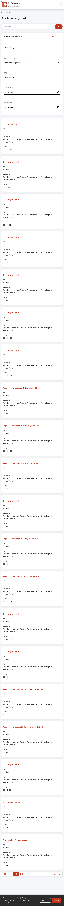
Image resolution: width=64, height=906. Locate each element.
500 (33, 874)
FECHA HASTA (9, 102)
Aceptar (56, 900)
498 (21, 874)
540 (48, 874)
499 (27, 874)
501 (38, 874)
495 (4, 874)
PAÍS (5, 43)
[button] (61, 4)
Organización (7, 136)
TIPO (5, 73)
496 (10, 874)
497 (15, 874)
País (4, 129)
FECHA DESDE (9, 88)
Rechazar (45, 900)
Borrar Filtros (54, 37)
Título (4, 121)
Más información (28, 903)
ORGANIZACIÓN (10, 58)
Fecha (5, 146)
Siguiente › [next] (56, 874)
